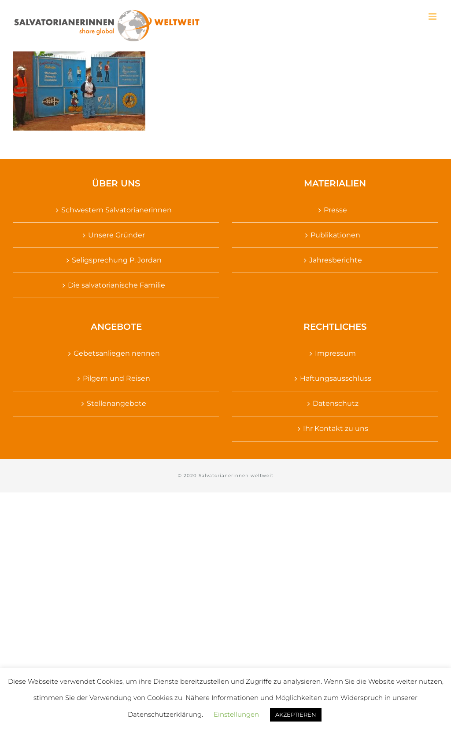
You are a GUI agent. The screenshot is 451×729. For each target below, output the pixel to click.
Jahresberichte (335, 260)
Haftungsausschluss (335, 378)
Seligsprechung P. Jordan (117, 260)
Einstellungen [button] (236, 714)
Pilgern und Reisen (116, 378)
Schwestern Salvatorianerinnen (116, 210)
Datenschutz (336, 403)
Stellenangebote (116, 403)
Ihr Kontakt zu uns (335, 428)
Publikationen (335, 235)
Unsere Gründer (116, 235)
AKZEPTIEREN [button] (295, 714)
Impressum (335, 353)
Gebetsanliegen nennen (117, 353)
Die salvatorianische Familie (116, 285)
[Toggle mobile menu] (433, 16)
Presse (335, 210)
